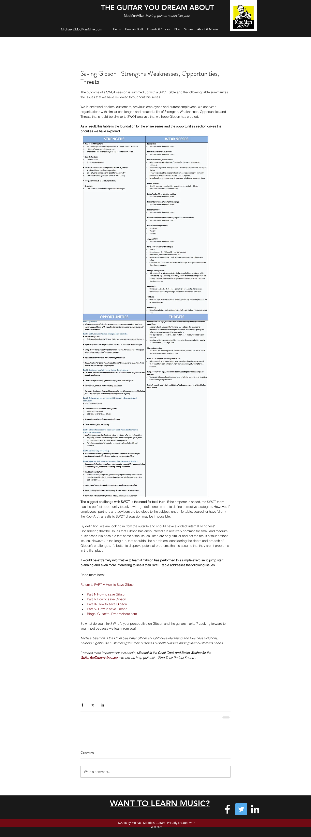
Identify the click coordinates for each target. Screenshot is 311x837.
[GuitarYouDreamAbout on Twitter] (241, 809)
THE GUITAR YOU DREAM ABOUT (157, 7)
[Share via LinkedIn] (102, 705)
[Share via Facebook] (82, 705)
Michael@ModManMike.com (81, 29)
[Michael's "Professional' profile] (255, 809)
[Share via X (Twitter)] (92, 705)
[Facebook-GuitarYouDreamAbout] (227, 809)
